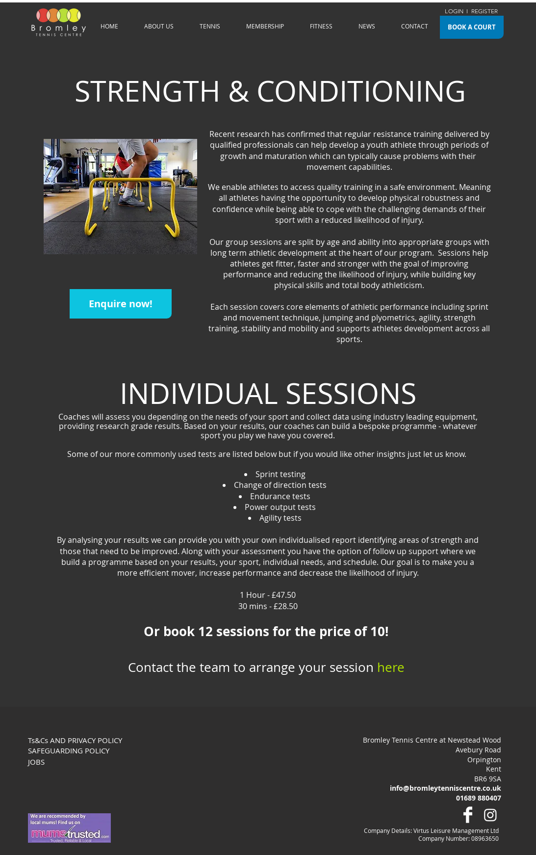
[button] (159, 26)
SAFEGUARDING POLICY (68, 750)
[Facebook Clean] (467, 814)
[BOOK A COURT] (472, 27)
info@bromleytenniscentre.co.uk (445, 788)
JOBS (36, 762)
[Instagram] (490, 814)
